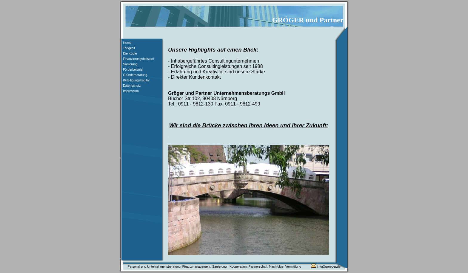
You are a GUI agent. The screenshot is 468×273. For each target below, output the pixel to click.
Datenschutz (132, 85)
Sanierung (130, 64)
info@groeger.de (326, 266)
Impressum (131, 91)
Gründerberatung (135, 75)
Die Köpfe (130, 53)
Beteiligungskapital (136, 80)
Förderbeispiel (133, 69)
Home (127, 42)
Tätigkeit (129, 48)
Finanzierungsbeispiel (138, 59)
